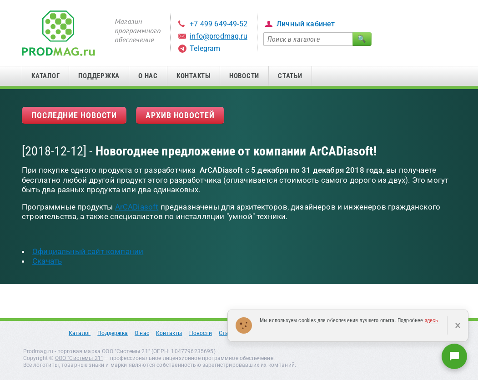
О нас (148, 76)
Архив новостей (180, 115)
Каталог (45, 76)
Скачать (47, 260)
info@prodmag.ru (218, 36)
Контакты (193, 76)
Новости (244, 76)
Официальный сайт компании (87, 251)
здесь (431, 320)
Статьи (290, 76)
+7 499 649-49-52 (218, 24)
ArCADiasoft (137, 206)
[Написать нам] (454, 356)
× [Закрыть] (458, 325)
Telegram (205, 48)
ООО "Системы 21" (79, 358)
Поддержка (99, 76)
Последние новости (74, 115)
